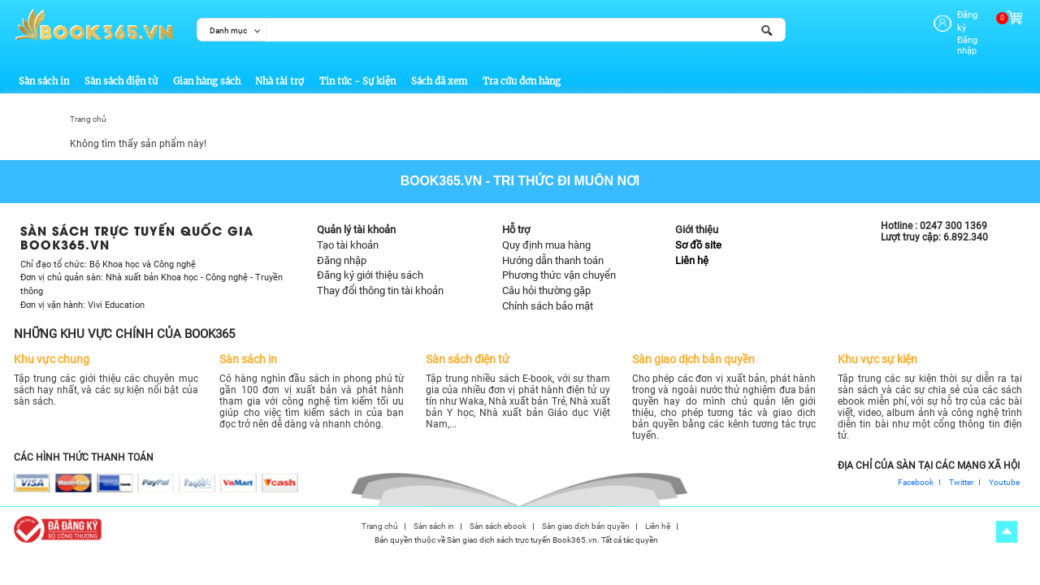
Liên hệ (691, 250)
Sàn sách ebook (498, 517)
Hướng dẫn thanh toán (553, 250)
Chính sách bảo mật (547, 295)
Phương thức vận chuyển (559, 265)
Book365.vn (441, 171)
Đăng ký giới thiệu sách (370, 265)
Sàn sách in (44, 71)
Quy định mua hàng (546, 234)
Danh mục (228, 30)
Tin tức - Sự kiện (357, 71)
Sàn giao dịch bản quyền (586, 517)
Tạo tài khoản (348, 234)
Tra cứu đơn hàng (522, 71)
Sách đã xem (439, 71)
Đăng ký (949, 15)
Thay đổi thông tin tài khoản (380, 281)
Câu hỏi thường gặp (546, 281)
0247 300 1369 (953, 215)
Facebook (916, 472)
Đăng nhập (955, 27)
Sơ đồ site (698, 234)
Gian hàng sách (206, 71)
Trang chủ (88, 109)
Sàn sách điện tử (121, 71)
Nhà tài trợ (279, 71)
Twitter (961, 472)
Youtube (1004, 472)
